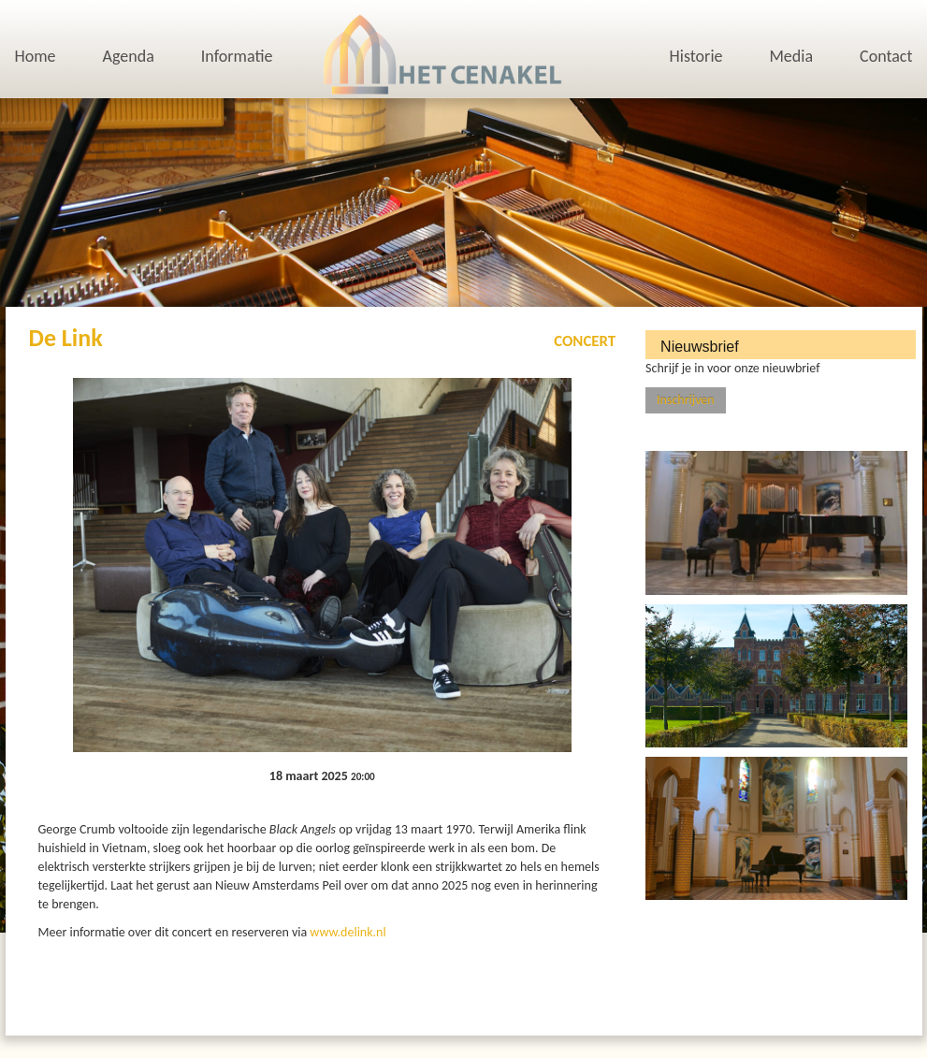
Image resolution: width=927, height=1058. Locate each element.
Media (791, 56)
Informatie (237, 56)
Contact (886, 56)
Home (35, 56)
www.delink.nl (347, 932)
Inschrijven (686, 400)
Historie (696, 56)
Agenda (128, 56)
